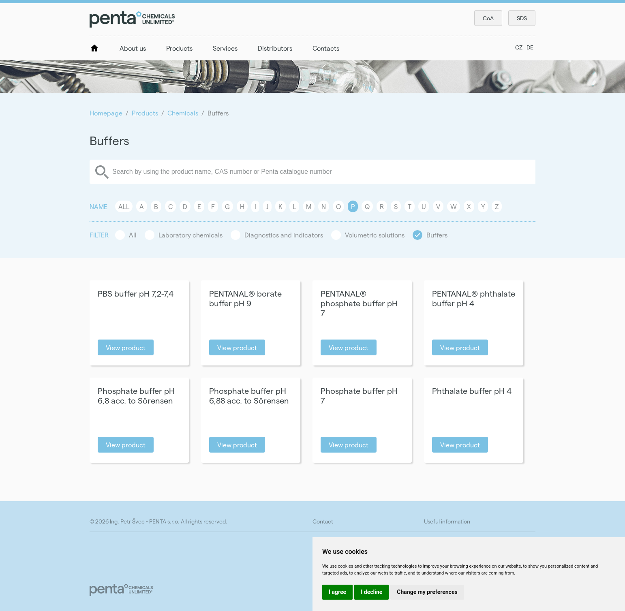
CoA (488, 18)
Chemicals (182, 113)
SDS (522, 18)
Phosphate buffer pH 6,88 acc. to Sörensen (249, 395)
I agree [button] (337, 592)
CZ (518, 47)
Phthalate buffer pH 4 (472, 390)
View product (126, 347)
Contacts (325, 48)
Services (225, 48)
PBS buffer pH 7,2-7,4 (135, 293)
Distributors (275, 48)
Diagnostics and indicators (283, 235)
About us (133, 48)
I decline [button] (371, 592)
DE (530, 47)
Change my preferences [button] (427, 592)
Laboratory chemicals (190, 235)
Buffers (436, 235)
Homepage (106, 113)
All (123, 206)
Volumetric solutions (375, 235)
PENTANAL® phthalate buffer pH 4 (473, 298)
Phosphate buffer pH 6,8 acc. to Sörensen (136, 395)
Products (179, 48)
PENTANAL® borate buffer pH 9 (245, 298)
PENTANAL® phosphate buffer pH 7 (359, 303)
